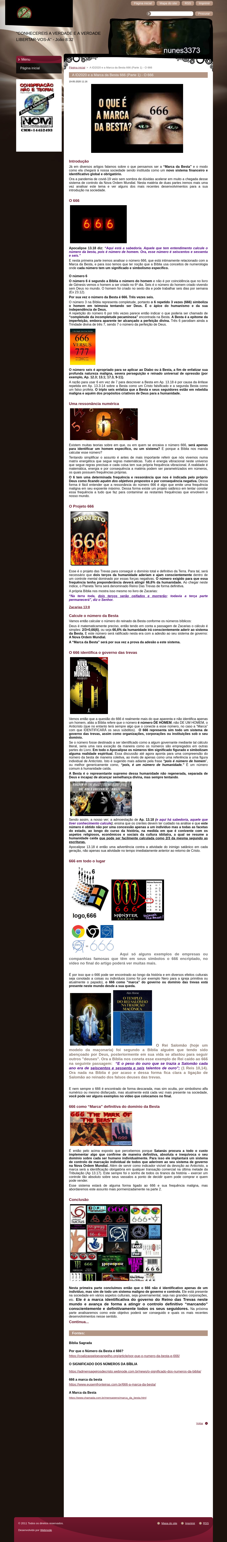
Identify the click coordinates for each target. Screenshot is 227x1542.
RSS (206, 1523)
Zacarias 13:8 (79, 607)
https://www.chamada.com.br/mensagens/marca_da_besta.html (107, 1397)
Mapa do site (169, 1523)
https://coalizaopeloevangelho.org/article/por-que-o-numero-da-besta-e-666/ (124, 1356)
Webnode (46, 1530)
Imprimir (190, 1523)
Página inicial (30, 68)
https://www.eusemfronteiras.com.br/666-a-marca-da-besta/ (112, 1384)
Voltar (199, 1423)
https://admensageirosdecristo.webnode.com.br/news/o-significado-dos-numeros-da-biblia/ (135, 1371)
